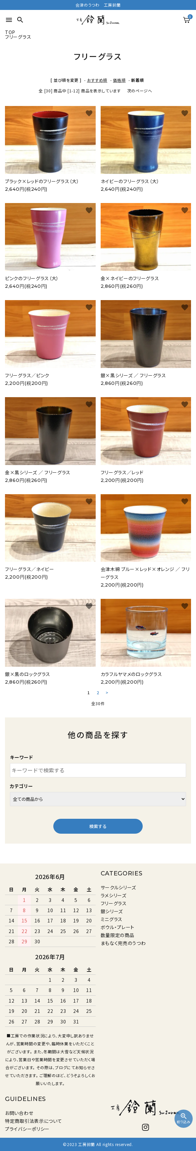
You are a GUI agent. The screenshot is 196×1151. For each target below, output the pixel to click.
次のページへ (139, 90)
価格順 (119, 80)
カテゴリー (21, 786)
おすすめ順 (97, 80)
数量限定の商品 (117, 935)
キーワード (21, 757)
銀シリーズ (112, 911)
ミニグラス (112, 919)
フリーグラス (114, 903)
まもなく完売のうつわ (123, 943)
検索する (98, 826)
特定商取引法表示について (33, 1121)
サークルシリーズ (118, 887)
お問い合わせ (19, 1113)
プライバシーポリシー (27, 1128)
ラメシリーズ (113, 895)
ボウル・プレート (118, 927)
